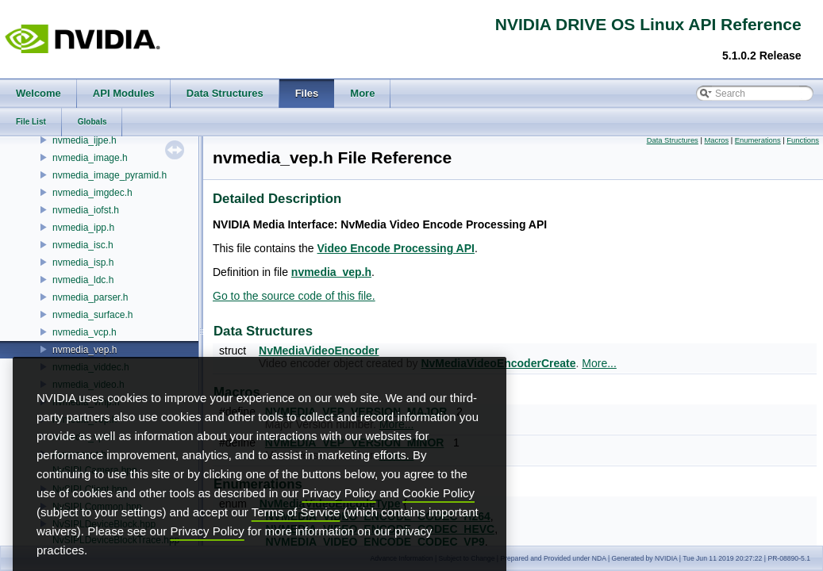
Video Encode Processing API (396, 248)
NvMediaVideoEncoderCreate (498, 363)
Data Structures (672, 140)
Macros (716, 140)
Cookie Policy (438, 515)
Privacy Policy (338, 515)
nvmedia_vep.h (84, 349)
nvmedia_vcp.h (84, 332)
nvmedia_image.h (90, 157)
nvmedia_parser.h (90, 297)
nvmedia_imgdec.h (92, 192)
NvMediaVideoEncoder (319, 350)
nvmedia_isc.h (82, 245)
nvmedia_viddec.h (90, 367)
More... (599, 363)
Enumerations (758, 140)
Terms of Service (296, 534)
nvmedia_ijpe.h (84, 140)
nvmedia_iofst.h (85, 210)
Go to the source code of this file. (294, 295)
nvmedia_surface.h (92, 314)
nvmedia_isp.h (82, 262)
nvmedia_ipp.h (83, 227)
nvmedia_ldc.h (82, 280)
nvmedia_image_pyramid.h (109, 175)
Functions (802, 140)
